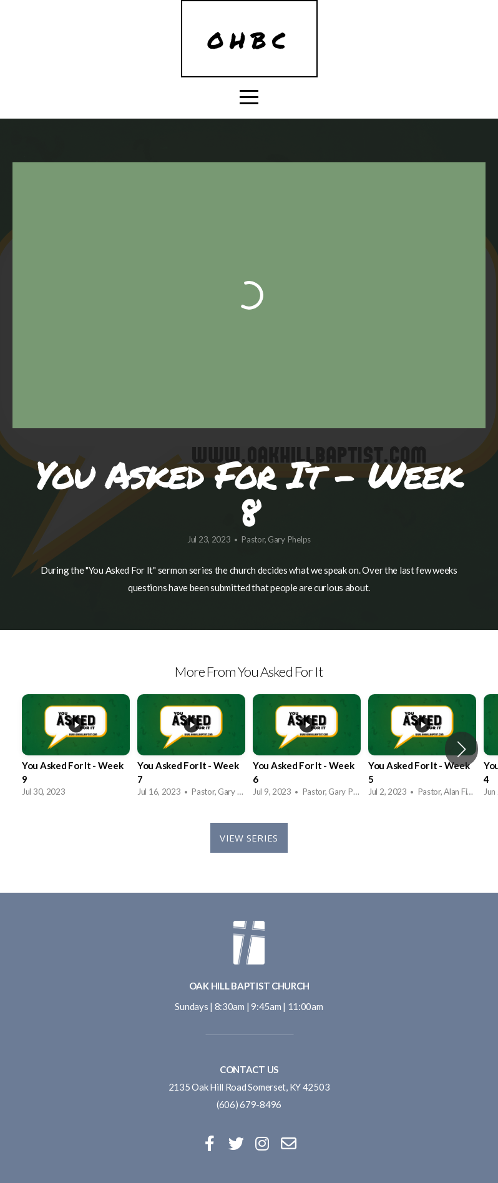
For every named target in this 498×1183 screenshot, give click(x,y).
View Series (249, 838)
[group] (76, 748)
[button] (461, 749)
